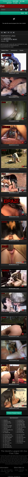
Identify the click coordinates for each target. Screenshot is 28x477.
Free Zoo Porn (21, 434)
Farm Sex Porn (21, 425)
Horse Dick (20, 436)
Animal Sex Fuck (7, 422)
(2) (5, 32)
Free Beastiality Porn (8, 429)
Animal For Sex (7, 421)
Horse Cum (20, 440)
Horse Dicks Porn (8, 434)
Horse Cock (20, 438)
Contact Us (21, 471)
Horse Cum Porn (21, 437)
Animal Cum (7, 444)
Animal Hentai (21, 422)
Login (15, 3)
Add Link (7, 472)
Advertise (16, 470)
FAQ (2, 470)
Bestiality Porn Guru (8, 436)
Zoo (5, 6)
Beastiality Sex (21, 421)
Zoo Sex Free (21, 432)
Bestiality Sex (21, 429)
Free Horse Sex (7, 445)
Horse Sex (6, 431)
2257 (12, 471)
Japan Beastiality (8, 437)
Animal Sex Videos (8, 425)
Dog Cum (20, 428)
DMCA (8, 471)
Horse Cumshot (7, 440)
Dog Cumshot (7, 438)
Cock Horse (6, 441)
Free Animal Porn (22, 427)
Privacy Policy (3, 471)
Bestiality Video (21, 424)
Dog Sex (6, 420)
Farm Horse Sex (7, 443)
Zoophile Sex (7, 432)
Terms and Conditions (8, 470)
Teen (7, 41)
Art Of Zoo (20, 443)
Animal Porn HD (21, 441)
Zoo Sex (5, 424)
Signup (9, 3)
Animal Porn (20, 420)
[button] (20, 3)
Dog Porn (15, 1)
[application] (14, 23)
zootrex (15, 39)
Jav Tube (22, 1)
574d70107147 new (8, 39)
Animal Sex (20, 431)
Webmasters (21, 470)
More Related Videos (14, 413)
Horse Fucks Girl (7, 427)
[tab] (4, 50)
